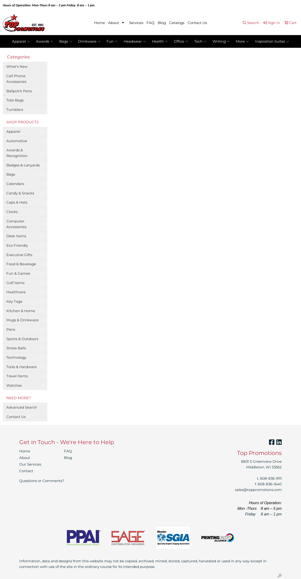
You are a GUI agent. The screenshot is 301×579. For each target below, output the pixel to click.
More (242, 41)
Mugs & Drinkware (22, 320)
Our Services (30, 464)
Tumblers (14, 110)
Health (160, 41)
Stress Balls (16, 348)
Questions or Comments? (41, 481)
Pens (10, 329)
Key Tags (14, 301)
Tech (200, 41)
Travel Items (17, 376)
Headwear (135, 41)
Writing (221, 41)
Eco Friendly (17, 245)
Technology (16, 357)
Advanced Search (21, 407)
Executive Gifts (19, 255)
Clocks (12, 212)
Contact (26, 471)
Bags (65, 41)
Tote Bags (15, 100)
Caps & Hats (16, 202)
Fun (112, 41)
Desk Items (16, 236)
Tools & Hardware (21, 367)
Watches (14, 385)
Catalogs (176, 23)
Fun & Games (18, 273)
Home (99, 23)
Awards (44, 41)
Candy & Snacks (20, 193)
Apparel (21, 41)
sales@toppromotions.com (258, 490)
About (113, 23)
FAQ (150, 23)
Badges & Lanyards (23, 165)
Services (136, 23)
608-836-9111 (271, 478)
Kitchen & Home (20, 311)
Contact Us (197, 23)
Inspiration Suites (272, 41)
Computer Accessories (16, 224)
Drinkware (89, 41)
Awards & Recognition (17, 153)
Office (181, 41)
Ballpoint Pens (19, 91)
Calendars (15, 184)
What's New (17, 66)
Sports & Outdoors (22, 339)
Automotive (16, 141)
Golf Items (15, 283)
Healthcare (16, 292)
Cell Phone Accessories (16, 79)
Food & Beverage (21, 264)
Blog (162, 23)
